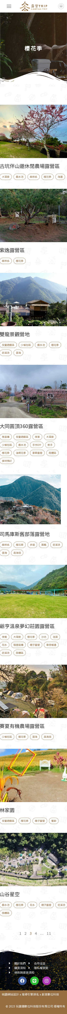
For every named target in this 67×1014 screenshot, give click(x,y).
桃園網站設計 (10, 994)
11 (49, 933)
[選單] (9, 6)
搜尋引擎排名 (30, 994)
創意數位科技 (50, 994)
